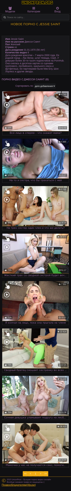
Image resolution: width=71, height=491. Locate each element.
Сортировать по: (24, 85)
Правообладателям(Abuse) (19, 485)
